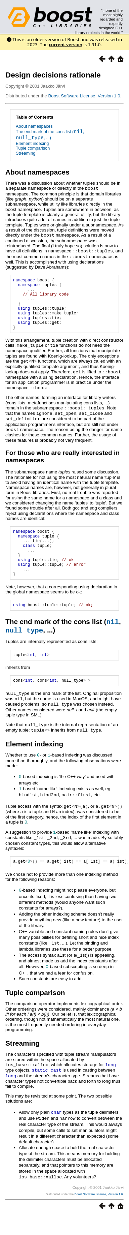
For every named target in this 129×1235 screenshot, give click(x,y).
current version (65, 44)
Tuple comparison (33, 148)
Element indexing (32, 143)
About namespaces (34, 126)
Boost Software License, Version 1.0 (84, 95)
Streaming (25, 153)
